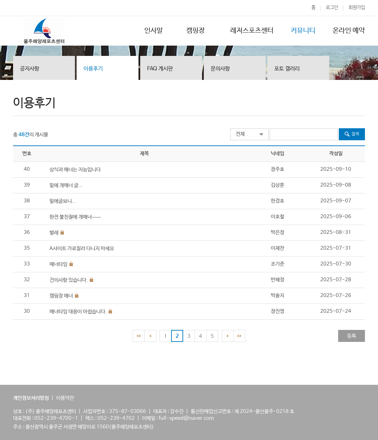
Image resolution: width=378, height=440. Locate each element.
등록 (351, 336)
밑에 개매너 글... (65, 185)
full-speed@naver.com (186, 418)
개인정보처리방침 (31, 398)
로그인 (332, 7)
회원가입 (356, 7)
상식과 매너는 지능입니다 (75, 170)
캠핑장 (196, 31)
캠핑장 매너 (61, 296)
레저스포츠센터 (252, 31)
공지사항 (29, 69)
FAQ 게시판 (160, 69)
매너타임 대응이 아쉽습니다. (78, 311)
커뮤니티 (303, 31)
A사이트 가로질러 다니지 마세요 (81, 248)
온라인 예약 (349, 31)
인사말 (153, 31)
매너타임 (58, 264)
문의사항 (220, 69)
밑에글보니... (62, 201)
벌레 (53, 233)
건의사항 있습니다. (68, 280)
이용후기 (93, 69)
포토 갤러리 (287, 69)
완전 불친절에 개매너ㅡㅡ (75, 217)
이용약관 (65, 398)
